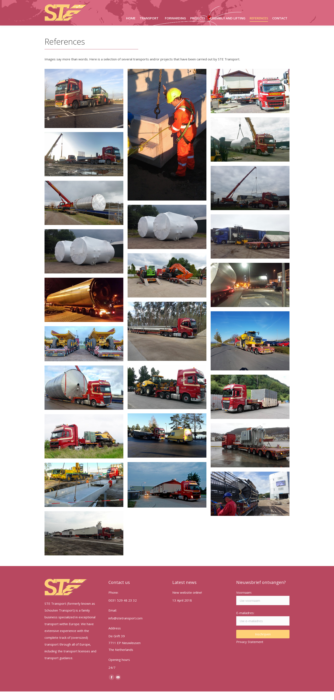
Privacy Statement (249, 650)
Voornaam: (244, 601)
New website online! (187, 601)
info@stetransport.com (201, 4)
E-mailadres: (245, 621)
